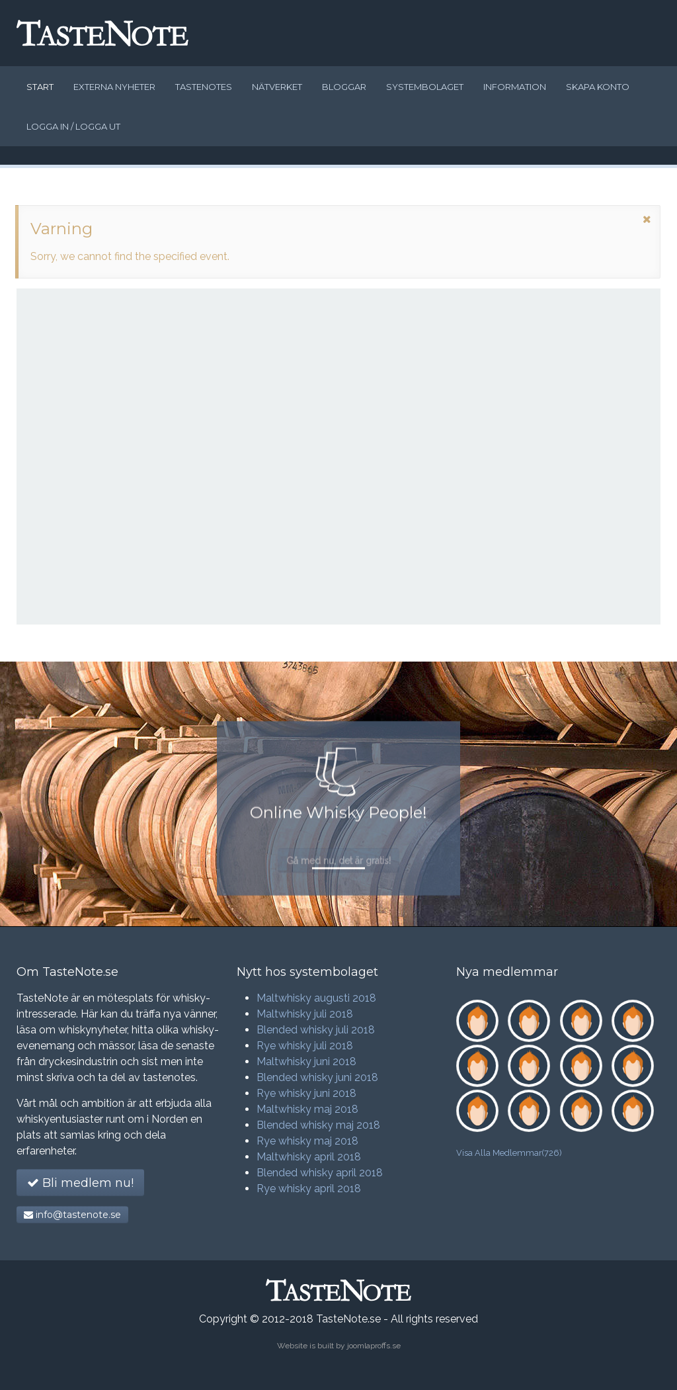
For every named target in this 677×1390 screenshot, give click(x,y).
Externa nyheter (114, 86)
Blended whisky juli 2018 (316, 1029)
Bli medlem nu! (80, 1183)
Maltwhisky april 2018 (309, 1157)
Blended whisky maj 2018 (318, 1125)
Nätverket (277, 86)
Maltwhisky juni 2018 (306, 1061)
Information (514, 86)
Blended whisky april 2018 (320, 1172)
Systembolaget (424, 86)
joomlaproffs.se (374, 1345)
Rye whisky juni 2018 (306, 1093)
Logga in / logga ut (73, 126)
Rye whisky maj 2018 (307, 1141)
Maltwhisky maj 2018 (307, 1109)
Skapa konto (597, 86)
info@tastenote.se (72, 1215)
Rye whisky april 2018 (309, 1188)
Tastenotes (203, 86)
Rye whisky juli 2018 (305, 1045)
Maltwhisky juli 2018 (305, 1014)
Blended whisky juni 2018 (317, 1077)
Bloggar (344, 86)
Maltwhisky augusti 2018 (316, 998)
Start (40, 86)
